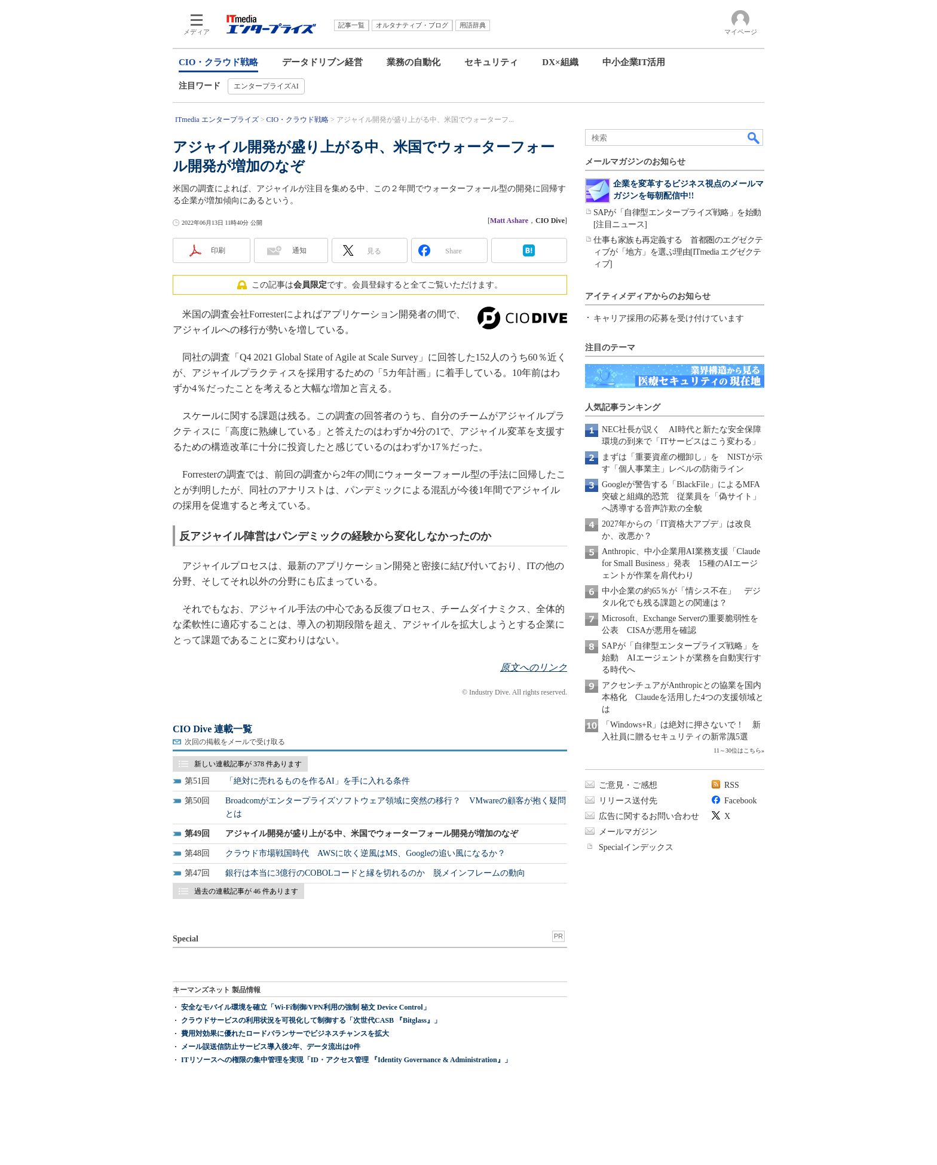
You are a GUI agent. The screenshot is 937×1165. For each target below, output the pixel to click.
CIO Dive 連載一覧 (212, 729)
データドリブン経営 (322, 62)
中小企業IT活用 (634, 62)
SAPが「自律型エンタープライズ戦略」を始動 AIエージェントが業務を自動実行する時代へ (681, 657)
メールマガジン (628, 831)
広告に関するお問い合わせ (649, 816)
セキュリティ (491, 62)
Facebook (740, 800)
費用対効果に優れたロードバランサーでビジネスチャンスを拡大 (285, 1033)
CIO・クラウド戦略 (218, 62)
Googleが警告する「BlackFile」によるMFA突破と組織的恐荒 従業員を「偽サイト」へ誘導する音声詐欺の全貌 (681, 496)
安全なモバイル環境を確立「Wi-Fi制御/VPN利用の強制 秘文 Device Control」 (305, 1007)
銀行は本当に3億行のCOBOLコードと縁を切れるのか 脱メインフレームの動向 (375, 873)
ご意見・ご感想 (628, 785)
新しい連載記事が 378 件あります (248, 764)
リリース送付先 (628, 800)
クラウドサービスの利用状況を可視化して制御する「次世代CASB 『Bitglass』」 (311, 1020)
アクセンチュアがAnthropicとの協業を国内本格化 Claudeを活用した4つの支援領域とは (683, 697)
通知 (299, 250)
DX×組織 (560, 62)
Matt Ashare (509, 220)
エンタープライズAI (266, 86)
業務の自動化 (413, 62)
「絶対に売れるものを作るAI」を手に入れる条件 (317, 780)
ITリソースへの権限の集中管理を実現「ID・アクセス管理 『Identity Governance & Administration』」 (346, 1060)
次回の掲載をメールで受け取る (235, 742)
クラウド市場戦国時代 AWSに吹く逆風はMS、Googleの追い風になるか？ (365, 853)
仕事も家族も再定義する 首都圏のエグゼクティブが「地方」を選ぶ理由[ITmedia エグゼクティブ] (678, 252)
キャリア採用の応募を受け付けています (668, 318)
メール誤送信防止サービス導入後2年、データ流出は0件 (270, 1046)
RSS (731, 785)
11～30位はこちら (737, 750)
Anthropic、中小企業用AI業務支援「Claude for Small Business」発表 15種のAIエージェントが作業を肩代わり (681, 563)
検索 (754, 137)
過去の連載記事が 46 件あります (246, 891)
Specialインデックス (636, 847)
